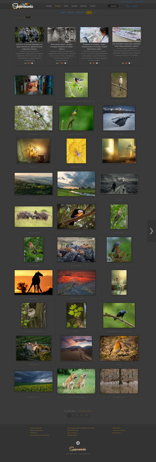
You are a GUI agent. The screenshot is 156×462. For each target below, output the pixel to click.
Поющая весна (119, 233)
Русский (129, 2)
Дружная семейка (76, 266)
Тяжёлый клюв (76, 233)
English (123, 2)
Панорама (33, 200)
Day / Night (138, 2)
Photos (18, 18)
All (94, 12)
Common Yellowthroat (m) (76, 134)
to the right (85, 411)
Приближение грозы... (34, 397)
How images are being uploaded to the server (80, 428)
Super (63, 12)
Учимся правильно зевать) (76, 397)
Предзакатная (33, 298)
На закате (119, 200)
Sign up (134, 6)
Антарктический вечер (76, 298)
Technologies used (72, 430)
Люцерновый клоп (76, 167)
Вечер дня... (33, 167)
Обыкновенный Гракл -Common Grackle (119, 331)
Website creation (72, 435)
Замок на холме (33, 364)
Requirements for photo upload (39, 435)
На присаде (119, 101)
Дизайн (76, 331)
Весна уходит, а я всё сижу (34, 331)
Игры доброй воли (34, 233)
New (89, 12)
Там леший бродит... (119, 397)
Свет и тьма (76, 364)
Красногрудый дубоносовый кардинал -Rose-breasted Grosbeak (77, 101)
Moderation (33, 433)
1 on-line (29, 2)
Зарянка (119, 364)
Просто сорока (33, 134)
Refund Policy (117, 433)
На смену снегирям (34, 266)
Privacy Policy (117, 428)
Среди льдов (119, 134)
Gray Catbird (119, 266)
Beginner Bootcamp (36, 430)
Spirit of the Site (72, 433)
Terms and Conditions (119, 430)
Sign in (128, 6)
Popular (70, 12)
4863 (87, 415)
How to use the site (36, 428)
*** (33, 101)
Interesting (80, 12)
